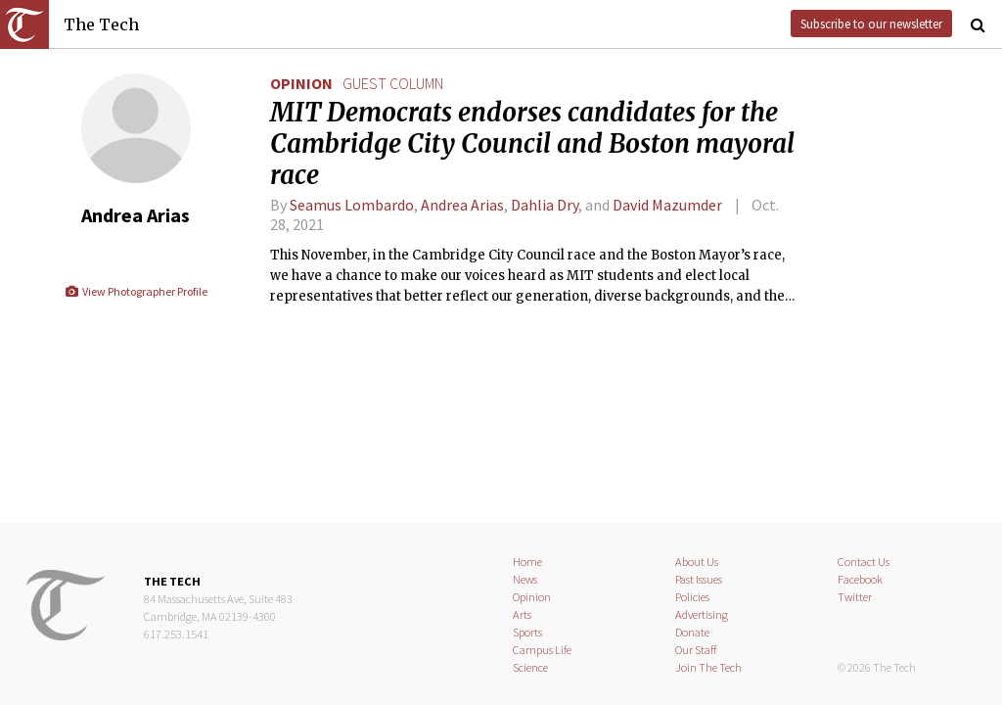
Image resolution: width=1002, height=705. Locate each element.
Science (530, 667)
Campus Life (542, 649)
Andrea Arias (462, 204)
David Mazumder (667, 204)
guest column (392, 83)
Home (527, 561)
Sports (527, 632)
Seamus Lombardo (352, 204)
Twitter (855, 596)
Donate (692, 632)
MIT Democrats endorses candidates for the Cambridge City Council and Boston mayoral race (532, 144)
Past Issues (698, 579)
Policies (692, 596)
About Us (696, 561)
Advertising (701, 614)
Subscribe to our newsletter (871, 23)
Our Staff (696, 649)
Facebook (860, 579)
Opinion (301, 83)
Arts (522, 614)
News (525, 579)
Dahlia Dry (544, 204)
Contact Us (863, 561)
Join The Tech (708, 667)
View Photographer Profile (135, 291)
